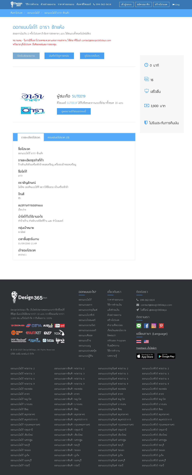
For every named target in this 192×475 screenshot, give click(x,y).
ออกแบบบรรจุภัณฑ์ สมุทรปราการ (114, 420)
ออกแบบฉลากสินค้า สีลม (66, 409)
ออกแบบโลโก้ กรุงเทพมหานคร (25, 425)
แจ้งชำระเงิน (113, 310)
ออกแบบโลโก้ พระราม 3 (23, 374)
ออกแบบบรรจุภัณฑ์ (88, 310)
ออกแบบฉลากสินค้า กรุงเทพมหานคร (72, 425)
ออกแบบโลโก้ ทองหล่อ (22, 389)
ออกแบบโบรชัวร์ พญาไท (154, 399)
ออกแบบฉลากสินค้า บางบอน (68, 404)
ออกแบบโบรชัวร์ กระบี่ (153, 466)
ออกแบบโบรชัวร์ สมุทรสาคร (155, 415)
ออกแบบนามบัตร (87, 325)
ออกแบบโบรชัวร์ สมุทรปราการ (157, 420)
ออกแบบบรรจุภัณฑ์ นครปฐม (112, 440)
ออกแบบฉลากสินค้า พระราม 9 (69, 384)
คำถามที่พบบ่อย (115, 325)
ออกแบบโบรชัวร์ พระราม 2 (155, 369)
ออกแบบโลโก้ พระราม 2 (23, 369)
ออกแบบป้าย (85, 341)
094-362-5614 (102, 1)
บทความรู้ (112, 356)
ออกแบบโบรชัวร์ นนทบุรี (154, 460)
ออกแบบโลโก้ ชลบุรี (20, 445)
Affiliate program (116, 341)
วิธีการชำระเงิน (114, 305)
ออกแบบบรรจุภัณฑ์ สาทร (110, 394)
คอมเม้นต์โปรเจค (58, 137)
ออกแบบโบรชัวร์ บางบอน (154, 404)
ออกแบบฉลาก (85, 305)
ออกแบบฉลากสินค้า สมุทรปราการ (71, 420)
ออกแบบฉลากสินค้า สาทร (67, 394)
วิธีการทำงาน (33, 1)
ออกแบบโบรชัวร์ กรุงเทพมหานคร (158, 425)
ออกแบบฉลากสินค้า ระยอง (67, 450)
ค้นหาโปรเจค (16, 13)
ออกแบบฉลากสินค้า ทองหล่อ (68, 389)
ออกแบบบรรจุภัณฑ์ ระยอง (111, 450)
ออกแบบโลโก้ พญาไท (21, 399)
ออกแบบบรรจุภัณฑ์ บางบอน (112, 404)
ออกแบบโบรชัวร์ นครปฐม (154, 440)
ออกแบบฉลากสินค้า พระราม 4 (69, 379)
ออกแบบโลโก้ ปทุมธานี (22, 430)
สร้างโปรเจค (113, 320)
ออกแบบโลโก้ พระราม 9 (23, 384)
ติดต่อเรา (111, 336)
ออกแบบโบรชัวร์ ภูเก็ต (153, 455)
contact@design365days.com (155, 305)
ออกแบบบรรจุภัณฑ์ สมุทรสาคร (113, 415)
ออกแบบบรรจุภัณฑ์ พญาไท (111, 399)
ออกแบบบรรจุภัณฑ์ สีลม (110, 409)
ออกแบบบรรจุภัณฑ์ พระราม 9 (113, 384)
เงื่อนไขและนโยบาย (116, 330)
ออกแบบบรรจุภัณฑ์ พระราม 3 (113, 374)
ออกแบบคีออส (85, 336)
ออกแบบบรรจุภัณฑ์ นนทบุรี (111, 460)
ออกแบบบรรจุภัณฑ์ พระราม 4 (113, 379)
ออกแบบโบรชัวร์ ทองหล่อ (154, 389)
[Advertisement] (74, 78)
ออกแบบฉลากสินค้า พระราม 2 (69, 369)
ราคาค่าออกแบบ (67, 1)
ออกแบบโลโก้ (33, 13)
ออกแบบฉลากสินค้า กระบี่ (67, 466)
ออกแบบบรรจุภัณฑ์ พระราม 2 (113, 369)
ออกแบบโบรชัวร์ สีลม (152, 409)
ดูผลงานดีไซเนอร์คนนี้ (74, 111)
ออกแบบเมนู (85, 346)
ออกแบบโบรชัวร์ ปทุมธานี (154, 430)
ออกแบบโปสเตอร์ (87, 320)
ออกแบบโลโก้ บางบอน (22, 404)
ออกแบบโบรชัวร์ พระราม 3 (155, 374)
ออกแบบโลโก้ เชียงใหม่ (22, 435)
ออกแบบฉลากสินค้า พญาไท (67, 399)
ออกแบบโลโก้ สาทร (20, 394)
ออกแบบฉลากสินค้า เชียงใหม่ (68, 435)
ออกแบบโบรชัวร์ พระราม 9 (155, 384)
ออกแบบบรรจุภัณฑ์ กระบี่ (110, 466)
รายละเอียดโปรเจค (30, 137)
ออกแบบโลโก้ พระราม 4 (23, 379)
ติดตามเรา (142, 317)
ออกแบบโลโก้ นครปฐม (22, 440)
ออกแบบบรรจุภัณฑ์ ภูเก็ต (110, 455)
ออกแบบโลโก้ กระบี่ (20, 466)
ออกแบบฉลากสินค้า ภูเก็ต (66, 455)
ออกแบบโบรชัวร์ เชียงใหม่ (154, 435)
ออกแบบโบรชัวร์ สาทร (153, 394)
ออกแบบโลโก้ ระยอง (21, 450)
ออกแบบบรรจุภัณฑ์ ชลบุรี (110, 445)
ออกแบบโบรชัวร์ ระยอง (153, 450)
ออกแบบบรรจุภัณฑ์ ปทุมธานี (112, 430)
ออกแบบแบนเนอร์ (87, 330)
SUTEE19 (79, 96)
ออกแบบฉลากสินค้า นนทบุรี (68, 460)
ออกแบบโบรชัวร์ (86, 315)
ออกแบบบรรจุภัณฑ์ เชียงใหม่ (112, 435)
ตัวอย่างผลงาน (49, 1)
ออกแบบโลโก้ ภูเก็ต (20, 455)
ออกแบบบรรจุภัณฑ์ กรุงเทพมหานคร (116, 425)
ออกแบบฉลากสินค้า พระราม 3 (69, 374)
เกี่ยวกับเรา (114, 291)
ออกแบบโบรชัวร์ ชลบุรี (153, 445)
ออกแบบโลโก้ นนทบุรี (21, 460)
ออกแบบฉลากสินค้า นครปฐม (68, 440)
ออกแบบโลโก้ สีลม (20, 409)
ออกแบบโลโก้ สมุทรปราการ (24, 420)
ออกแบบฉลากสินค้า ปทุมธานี (68, 430)
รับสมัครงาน (113, 346)
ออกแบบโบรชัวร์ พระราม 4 (155, 379)
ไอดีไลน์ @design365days (153, 310)
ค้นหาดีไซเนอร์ (85, 1)
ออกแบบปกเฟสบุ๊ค (88, 351)
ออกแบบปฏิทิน (86, 356)
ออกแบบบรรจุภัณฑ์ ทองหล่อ (112, 389)
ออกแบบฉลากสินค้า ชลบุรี (67, 445)
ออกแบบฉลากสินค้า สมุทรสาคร (69, 415)
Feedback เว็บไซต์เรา (146, 348)
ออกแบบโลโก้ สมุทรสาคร (23, 415)
